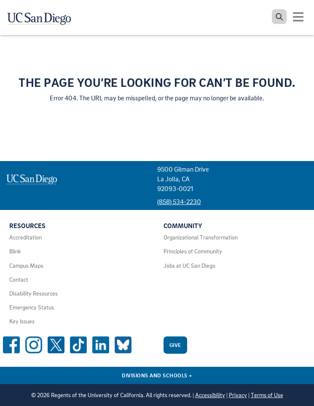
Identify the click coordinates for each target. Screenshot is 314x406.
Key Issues (22, 321)
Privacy (238, 395)
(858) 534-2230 (179, 201)
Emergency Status (31, 307)
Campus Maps (26, 265)
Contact (18, 279)
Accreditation (25, 237)
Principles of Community (193, 251)
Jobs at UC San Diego (189, 265)
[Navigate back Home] (42, 17)
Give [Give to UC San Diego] (175, 344)
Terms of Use (267, 395)
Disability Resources (33, 293)
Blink (15, 251)
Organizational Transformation (201, 237)
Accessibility (210, 395)
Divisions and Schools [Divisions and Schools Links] (157, 375)
